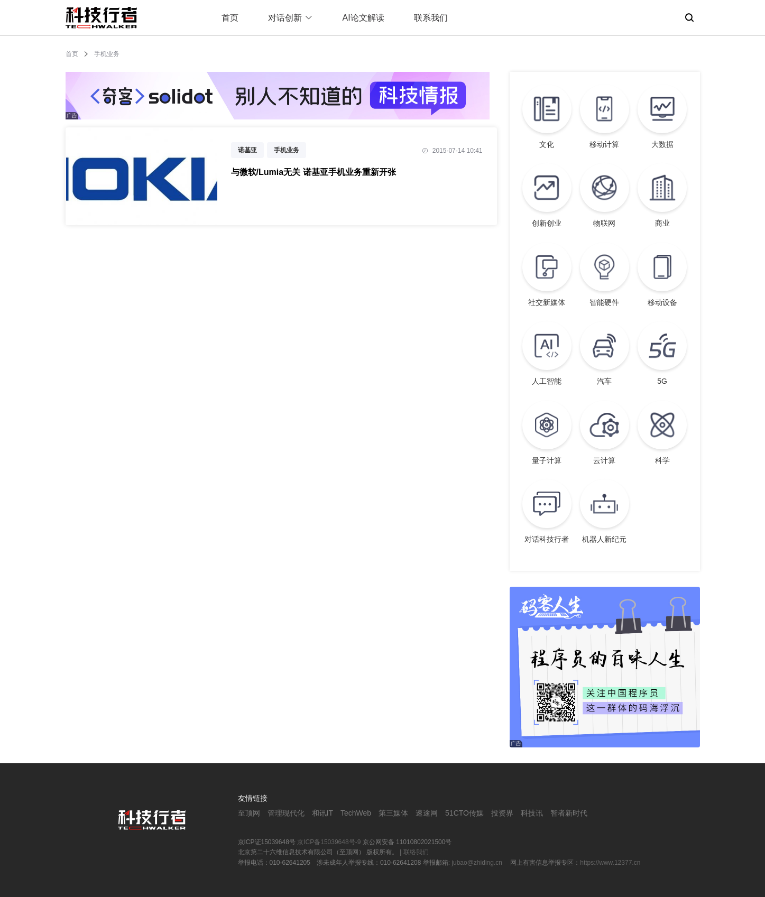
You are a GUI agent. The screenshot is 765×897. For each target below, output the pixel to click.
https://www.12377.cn (610, 862)
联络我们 (416, 852)
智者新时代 (568, 813)
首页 (230, 17)
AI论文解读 (363, 17)
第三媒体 (393, 813)
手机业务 (286, 150)
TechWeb (355, 813)
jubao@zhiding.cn (477, 862)
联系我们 (431, 17)
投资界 (502, 813)
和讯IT (322, 813)
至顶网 (249, 813)
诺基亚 (247, 150)
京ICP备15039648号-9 (329, 842)
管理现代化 (286, 813)
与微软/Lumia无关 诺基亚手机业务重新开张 (313, 172)
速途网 (427, 813)
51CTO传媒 (464, 813)
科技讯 (532, 813)
